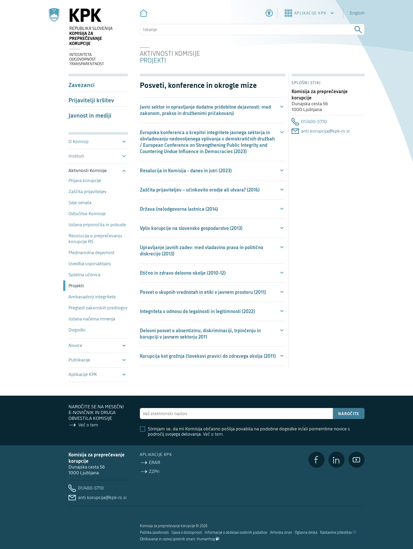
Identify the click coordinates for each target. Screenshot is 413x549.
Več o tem (213, 434)
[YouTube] (356, 460)
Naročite (349, 413)
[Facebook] (316, 460)
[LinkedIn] (336, 460)
